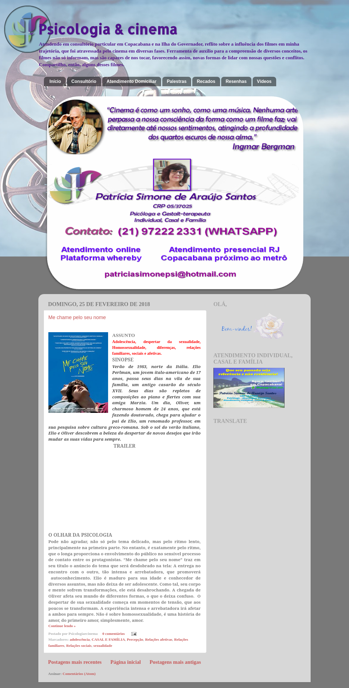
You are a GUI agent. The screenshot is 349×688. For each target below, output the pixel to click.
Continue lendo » (62, 626)
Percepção (135, 639)
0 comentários (113, 634)
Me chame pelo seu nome (77, 317)
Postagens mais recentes (75, 662)
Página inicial (125, 662)
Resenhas (236, 81)
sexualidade (102, 645)
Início (55, 81)
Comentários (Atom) (79, 674)
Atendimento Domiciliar (132, 81)
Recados (206, 81)
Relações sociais (78, 645)
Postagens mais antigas (175, 662)
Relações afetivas (158, 639)
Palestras (176, 81)
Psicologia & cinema (107, 29)
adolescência (80, 639)
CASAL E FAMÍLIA (108, 639)
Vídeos (264, 81)
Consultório (83, 81)
